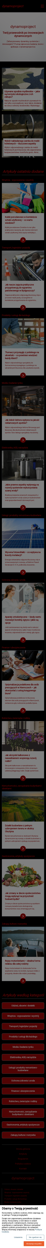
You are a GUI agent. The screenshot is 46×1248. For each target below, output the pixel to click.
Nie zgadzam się (35, 1237)
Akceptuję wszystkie (34, 1244)
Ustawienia (18, 1237)
